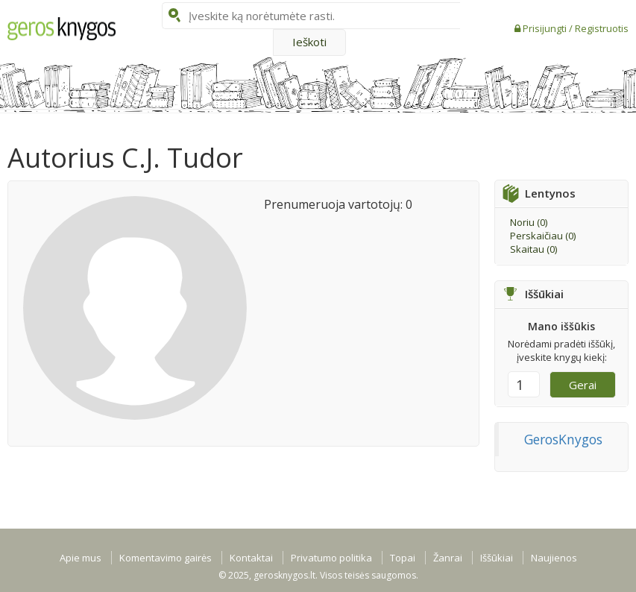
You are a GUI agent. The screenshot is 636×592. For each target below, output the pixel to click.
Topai (402, 557)
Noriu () (528, 222)
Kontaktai (251, 557)
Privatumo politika (331, 557)
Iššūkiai (496, 557)
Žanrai (447, 557)
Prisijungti (546, 28)
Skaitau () (533, 249)
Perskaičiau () (543, 235)
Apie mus (80, 557)
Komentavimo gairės (165, 557)
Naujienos (554, 557)
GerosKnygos (563, 439)
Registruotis (602, 28)
